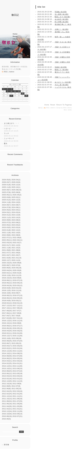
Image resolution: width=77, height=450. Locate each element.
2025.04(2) (16, 195)
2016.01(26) (17, 333)
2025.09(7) (6, 190)
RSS (15, 42)
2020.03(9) (16, 270)
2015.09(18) (16, 338)
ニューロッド (9, 138)
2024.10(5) (15, 202)
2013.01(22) (17, 379)
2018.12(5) (6, 290)
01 (10, 84)
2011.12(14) (7, 396)
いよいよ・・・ (10, 128)
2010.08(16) (7, 416)
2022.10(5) (15, 233)
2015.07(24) (17, 341)
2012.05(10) (16, 389)
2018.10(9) (6, 293)
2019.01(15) (16, 288)
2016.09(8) (16, 323)
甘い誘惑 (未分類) (61, 14)
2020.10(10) (7, 263)
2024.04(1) (15, 210)
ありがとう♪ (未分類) (63, 82)
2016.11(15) (17, 321)
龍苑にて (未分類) (61, 70)
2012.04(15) (7, 391)
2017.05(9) (16, 313)
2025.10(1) (15, 187)
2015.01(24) (17, 348)
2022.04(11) (17, 240)
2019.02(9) (6, 288)
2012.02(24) (7, 394)
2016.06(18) (7, 328)
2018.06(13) (7, 298)
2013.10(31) (7, 368)
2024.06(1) (15, 207)
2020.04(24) (7, 270)
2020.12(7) (6, 260)
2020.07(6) (15, 265)
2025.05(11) (7, 195)
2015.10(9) (6, 338)
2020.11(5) (15, 260)
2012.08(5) (6, 386)
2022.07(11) (7, 238)
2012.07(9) (15, 386)
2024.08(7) (15, 205)
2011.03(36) (17, 406)
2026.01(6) (6, 185)
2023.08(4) (15, 220)
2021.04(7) (6, 255)
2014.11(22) (17, 351)
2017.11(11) (17, 305)
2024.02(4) (15, 212)
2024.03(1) (6, 212)
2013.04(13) (7, 376)
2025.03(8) (6, 197)
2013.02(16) (7, 379)
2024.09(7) (6, 205)
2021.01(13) (16, 258)
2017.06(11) (7, 313)
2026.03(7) (6, 182)
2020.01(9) (16, 273)
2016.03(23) (17, 331)
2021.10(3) (15, 248)
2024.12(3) (15, 200)
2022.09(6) (6, 235)
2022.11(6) (6, 233)
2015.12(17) (7, 336)
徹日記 (15, 15)
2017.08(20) (7, 311)
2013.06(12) (7, 373)
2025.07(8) (6, 192)
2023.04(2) (15, 225)
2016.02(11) (7, 333)
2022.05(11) (7, 240)
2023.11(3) (6, 217)
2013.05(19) (17, 373)
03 (20, 84)
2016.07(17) (17, 326)
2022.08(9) (15, 235)
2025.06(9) (15, 192)
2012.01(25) (17, 394)
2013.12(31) (7, 366)
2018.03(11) (16, 300)
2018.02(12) (7, 303)
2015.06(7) (6, 343)
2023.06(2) (15, 222)
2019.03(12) (17, 285)
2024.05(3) (6, 210)
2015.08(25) (7, 341)
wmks (70, 110)
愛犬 (5, 143)
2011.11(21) (17, 396)
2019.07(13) (17, 280)
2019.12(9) (6, 275)
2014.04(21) (7, 361)
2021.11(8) (6, 248)
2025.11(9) (6, 187)
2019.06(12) (7, 283)
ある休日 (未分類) (61, 19)
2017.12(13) (7, 305)
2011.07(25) (17, 401)
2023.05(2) (6, 225)
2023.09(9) (6, 220)
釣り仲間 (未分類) (61, 22)
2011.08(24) (7, 401)
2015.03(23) (17, 346)
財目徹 (6, 445)
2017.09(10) (17, 308)
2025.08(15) (16, 190)
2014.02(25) (7, 363)
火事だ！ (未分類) (61, 29)
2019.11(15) (16, 275)
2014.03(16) (17, 361)
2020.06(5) (6, 268)
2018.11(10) (16, 290)
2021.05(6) (15, 253)
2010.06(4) (6, 419)
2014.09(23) (17, 353)
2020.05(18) (16, 268)
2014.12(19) (7, 351)
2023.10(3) (15, 217)
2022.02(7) (16, 242)
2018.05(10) (17, 298)
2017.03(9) (15, 316)
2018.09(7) (15, 293)
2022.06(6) (16, 238)
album (15, 39)
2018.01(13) (17, 303)
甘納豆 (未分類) (61, 67)
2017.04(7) (6, 316)
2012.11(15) (17, 381)
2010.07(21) (17, 416)
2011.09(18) (17, 399)
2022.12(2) (15, 230)
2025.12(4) (15, 185)
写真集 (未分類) (61, 12)
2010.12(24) (7, 411)
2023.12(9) (15, 215)
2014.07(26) (17, 356)
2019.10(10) (7, 278)
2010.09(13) (17, 414)
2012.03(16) (17, 391)
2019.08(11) (7, 280)
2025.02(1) (15, 197)
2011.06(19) (7, 404)
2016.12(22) (7, 321)
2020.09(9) (16, 263)
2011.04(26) (7, 406)
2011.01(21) (17, 409)
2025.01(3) (6, 200)
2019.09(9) (16, 278)
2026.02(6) (15, 182)
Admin (15, 44)
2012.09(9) (16, 384)
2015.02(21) (7, 348)
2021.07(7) (6, 253)
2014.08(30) (7, 356)
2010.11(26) (17, 411)
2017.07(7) (16, 311)
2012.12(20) (7, 381)
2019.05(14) (17, 283)
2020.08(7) (6, 265)
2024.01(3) (6, 215)
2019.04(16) (7, 285)
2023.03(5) (6, 227)
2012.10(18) (7, 384)
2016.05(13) (17, 328)
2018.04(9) (6, 300)
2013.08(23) (7, 371)
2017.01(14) (17, 318)
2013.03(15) (17, 376)
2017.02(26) (7, 318)
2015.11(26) (17, 336)
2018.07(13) (17, 295)
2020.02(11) (7, 273)
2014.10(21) (7, 353)
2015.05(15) (16, 343)
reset (15, 36)
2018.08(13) (7, 295)
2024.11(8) (6, 202)
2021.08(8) (15, 250)
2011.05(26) (17, 404)
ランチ (6, 133)
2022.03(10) (7, 242)
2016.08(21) (7, 326)
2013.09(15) (17, 368)
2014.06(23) (7, 358)
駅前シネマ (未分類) (62, 17)
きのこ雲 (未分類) (61, 85)
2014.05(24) (17, 358)
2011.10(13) (7, 399)
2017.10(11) (7, 308)
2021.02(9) (6, 258)
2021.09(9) (6, 250)
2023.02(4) (15, 227)
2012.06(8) (6, 389)
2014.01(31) (17, 363)
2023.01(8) (6, 230)
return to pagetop (64, 105)
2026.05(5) (6, 180)
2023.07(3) (6, 222)
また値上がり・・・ (11, 123)
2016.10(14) (7, 323)
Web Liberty (67, 107)
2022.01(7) (6, 245)
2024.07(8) (6, 207)
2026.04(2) (15, 180)
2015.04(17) (7, 346)
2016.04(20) (7, 331)
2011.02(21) (7, 409)
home (15, 34)
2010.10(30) (7, 414)
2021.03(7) (15, 255)
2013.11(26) (17, 366)
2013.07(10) (17, 371)
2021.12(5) (15, 245)
